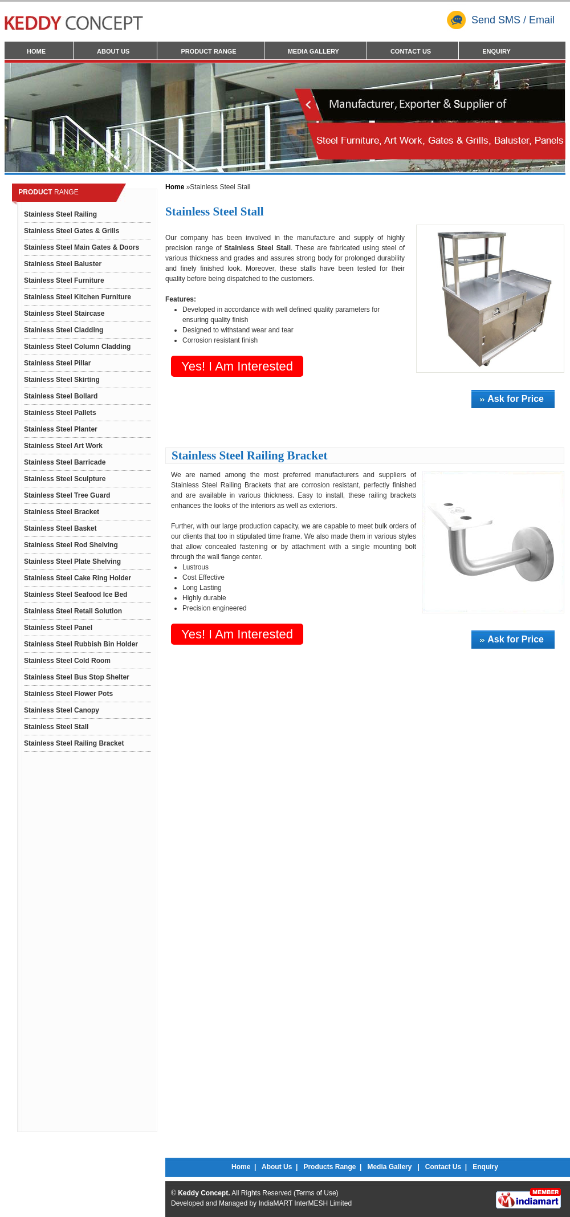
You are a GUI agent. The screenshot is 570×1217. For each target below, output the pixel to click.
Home (36, 51)
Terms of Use (316, 1193)
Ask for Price (515, 399)
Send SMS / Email (501, 20)
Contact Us (410, 51)
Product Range (208, 51)
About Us (113, 51)
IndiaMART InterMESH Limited (305, 1203)
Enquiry (496, 51)
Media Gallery (313, 51)
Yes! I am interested (237, 366)
